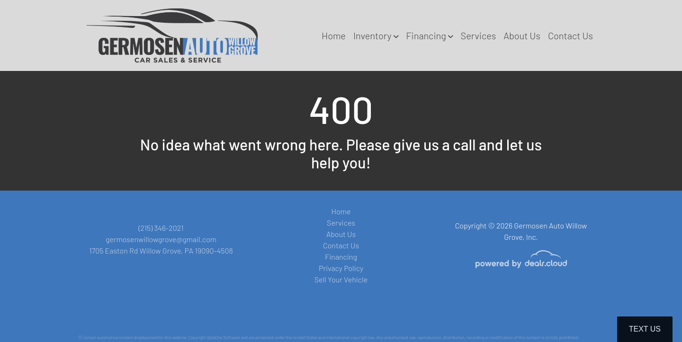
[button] (376, 35)
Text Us (645, 329)
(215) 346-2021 (160, 227)
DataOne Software (223, 337)
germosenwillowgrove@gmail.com (161, 239)
